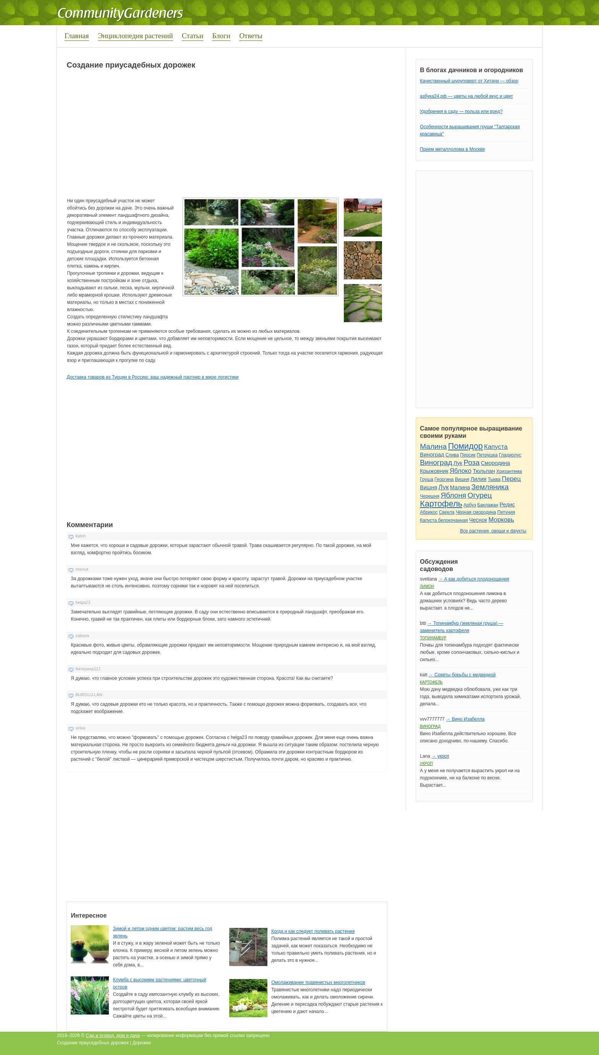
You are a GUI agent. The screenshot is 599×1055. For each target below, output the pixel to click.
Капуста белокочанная (444, 520)
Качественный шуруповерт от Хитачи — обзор (469, 81)
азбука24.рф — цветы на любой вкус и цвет (466, 96)
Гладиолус (510, 455)
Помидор (465, 446)
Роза (471, 462)
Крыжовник (434, 471)
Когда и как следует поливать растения (313, 931)
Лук (457, 463)
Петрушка (487, 455)
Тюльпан (484, 471)
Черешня (429, 496)
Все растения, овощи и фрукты (493, 531)
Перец (511, 478)
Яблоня (453, 495)
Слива (452, 455)
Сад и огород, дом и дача (113, 1035)
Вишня (462, 479)
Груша (426, 479)
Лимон (427, 586)
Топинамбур (433, 638)
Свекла (447, 512)
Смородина (495, 463)
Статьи (192, 36)
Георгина (443, 479)
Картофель (441, 503)
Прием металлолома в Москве (452, 149)
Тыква (494, 479)
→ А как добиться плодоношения (473, 579)
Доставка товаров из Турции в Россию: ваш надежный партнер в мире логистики (152, 377)
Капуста (496, 446)
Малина (433, 446)
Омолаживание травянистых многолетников (318, 982)
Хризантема (509, 471)
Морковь (501, 519)
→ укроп (440, 756)
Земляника (490, 487)
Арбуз (469, 505)
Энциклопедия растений (135, 36)
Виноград (432, 455)
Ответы (250, 36)
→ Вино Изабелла (465, 719)
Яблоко (460, 470)
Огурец (480, 495)
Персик (468, 455)
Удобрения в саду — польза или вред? (461, 111)
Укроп (426, 763)
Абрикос (428, 512)
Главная (77, 36)
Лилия (479, 479)
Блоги (221, 36)
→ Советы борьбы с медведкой (462, 675)
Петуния (506, 512)
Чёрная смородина (476, 512)
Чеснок (478, 520)
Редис (507, 505)
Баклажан (487, 505)
